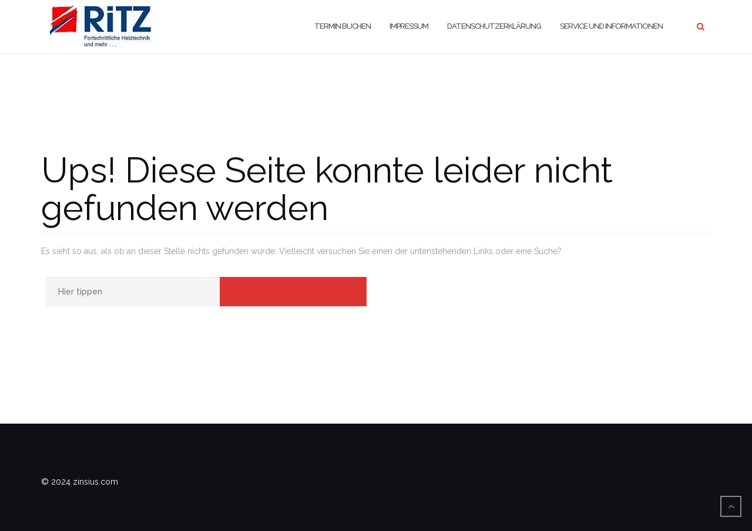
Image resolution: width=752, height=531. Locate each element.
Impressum (409, 26)
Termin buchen (342, 26)
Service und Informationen (611, 26)
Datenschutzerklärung (494, 26)
